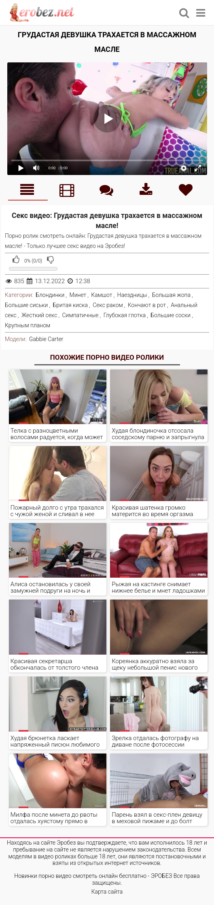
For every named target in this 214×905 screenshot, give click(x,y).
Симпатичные (80, 315)
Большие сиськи (26, 305)
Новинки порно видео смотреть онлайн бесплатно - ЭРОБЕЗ (93, 876)
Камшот (101, 295)
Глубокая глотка (125, 315)
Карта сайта (107, 891)
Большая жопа (171, 295)
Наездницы (132, 295)
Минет (78, 295)
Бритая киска (70, 305)
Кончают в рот (147, 305)
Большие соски (170, 315)
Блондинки (50, 295)
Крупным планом (27, 325)
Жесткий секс (39, 315)
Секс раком (108, 305)
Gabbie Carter (46, 339)
